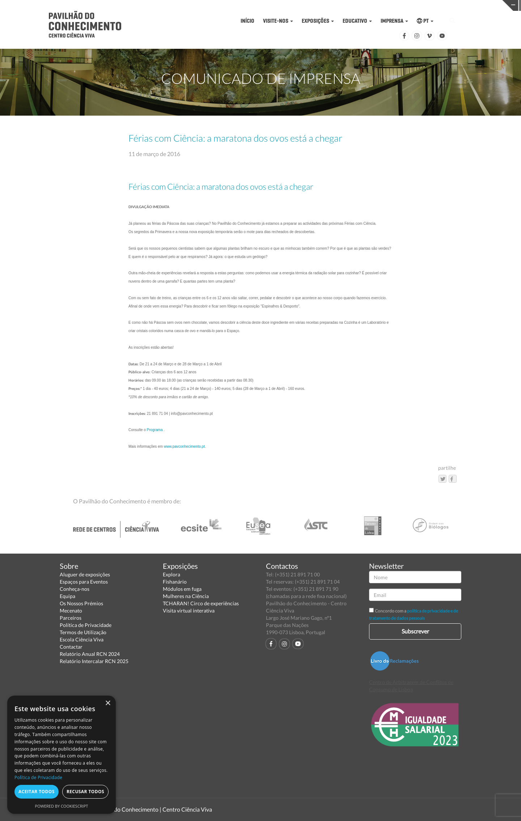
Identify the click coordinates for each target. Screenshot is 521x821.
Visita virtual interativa (189, 610)
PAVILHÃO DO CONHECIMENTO (266, 5)
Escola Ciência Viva (81, 639)
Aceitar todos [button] (36, 791)
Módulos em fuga (182, 589)
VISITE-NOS (278, 21)
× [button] (107, 703)
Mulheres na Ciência (186, 596)
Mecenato (71, 610)
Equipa (67, 596)
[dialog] (61, 755)
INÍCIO (247, 21)
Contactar (71, 647)
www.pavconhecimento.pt (184, 446)
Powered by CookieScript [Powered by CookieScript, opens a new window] (61, 806)
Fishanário (175, 582)
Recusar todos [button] (85, 791)
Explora (171, 574)
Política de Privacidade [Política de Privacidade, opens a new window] (38, 777)
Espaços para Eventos (84, 582)
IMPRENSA (394, 21)
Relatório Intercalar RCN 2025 (94, 661)
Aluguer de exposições (85, 574)
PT (425, 21)
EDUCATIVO (357, 21)
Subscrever (415, 631)
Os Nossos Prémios (81, 603)
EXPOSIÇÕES (318, 21)
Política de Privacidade (85, 625)
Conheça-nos (74, 589)
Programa (155, 430)
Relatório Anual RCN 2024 (90, 654)
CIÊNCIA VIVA (379, 5)
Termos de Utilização (83, 632)
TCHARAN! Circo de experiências (201, 603)
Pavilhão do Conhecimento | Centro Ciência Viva (151, 809)
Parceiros (70, 618)
